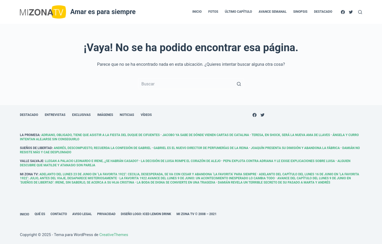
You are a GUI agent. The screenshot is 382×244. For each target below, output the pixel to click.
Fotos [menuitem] (213, 12)
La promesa (30, 135)
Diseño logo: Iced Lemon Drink (146, 214)
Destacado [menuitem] (323, 12)
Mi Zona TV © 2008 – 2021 (196, 214)
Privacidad (106, 214)
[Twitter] (351, 12)
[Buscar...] (191, 84)
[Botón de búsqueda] (238, 84)
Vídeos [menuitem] (146, 115)
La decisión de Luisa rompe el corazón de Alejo (181, 161)
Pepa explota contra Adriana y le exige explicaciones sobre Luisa (279, 161)
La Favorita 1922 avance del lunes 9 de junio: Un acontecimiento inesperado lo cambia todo (197, 178)
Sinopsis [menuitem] (300, 12)
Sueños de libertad (36, 148)
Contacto (58, 214)
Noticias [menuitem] (127, 115)
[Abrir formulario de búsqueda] (360, 12)
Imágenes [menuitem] (105, 115)
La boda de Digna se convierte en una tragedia (176, 182)
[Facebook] (343, 12)
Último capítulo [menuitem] (238, 12)
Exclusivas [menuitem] (81, 115)
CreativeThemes (113, 234)
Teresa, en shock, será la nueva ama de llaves (290, 135)
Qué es (39, 214)
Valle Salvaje (31, 161)
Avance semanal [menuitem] (272, 12)
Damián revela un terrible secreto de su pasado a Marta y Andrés (274, 182)
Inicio (24, 214)
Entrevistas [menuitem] (55, 115)
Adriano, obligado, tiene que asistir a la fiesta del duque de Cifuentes (100, 135)
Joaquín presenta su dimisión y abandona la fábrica (295, 148)
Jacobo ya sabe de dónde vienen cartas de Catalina (205, 135)
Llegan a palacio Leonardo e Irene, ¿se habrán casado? (91, 161)
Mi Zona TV (29, 174)
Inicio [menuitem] (197, 12)
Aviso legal (82, 214)
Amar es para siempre (103, 12)
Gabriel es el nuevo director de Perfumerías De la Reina (201, 148)
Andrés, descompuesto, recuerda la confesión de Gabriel (102, 148)
